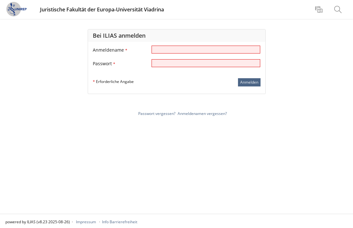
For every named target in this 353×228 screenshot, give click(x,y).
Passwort (104, 63)
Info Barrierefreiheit (119, 222)
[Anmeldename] (206, 50)
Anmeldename (110, 50)
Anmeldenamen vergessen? (202, 113)
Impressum (86, 222)
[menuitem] (319, 9)
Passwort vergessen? (156, 113)
